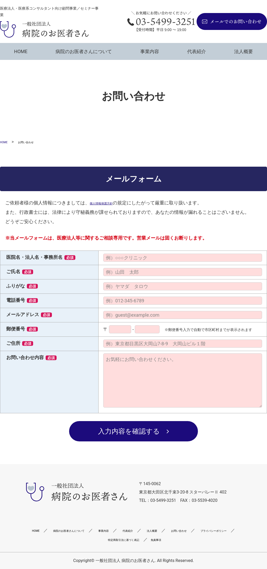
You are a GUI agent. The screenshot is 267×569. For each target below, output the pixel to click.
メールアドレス (29, 314)
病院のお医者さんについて (84, 51)
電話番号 (22, 300)
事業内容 (149, 51)
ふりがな (22, 286)
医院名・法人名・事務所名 (40, 257)
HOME (20, 51)
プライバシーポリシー (108, 539)
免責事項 (212, 539)
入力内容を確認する (129, 431)
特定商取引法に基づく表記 (167, 539)
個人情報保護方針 (108, 202)
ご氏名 (19, 271)
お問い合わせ (60, 539)
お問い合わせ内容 (31, 357)
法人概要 (243, 51)
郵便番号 (22, 329)
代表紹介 (196, 51)
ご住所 (19, 343)
